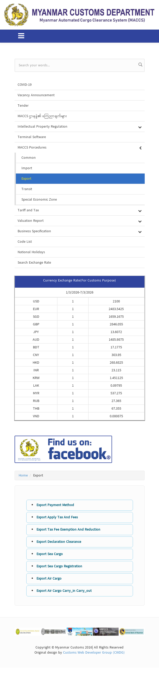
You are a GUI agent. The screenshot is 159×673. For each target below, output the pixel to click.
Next (148, 632)
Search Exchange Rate (34, 263)
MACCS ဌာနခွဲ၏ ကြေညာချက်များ (42, 116)
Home (23, 475)
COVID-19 (25, 85)
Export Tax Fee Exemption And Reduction (68, 530)
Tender (23, 106)
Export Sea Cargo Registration (59, 566)
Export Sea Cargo (49, 554)
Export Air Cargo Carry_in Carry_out (64, 591)
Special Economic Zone (39, 200)
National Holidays (31, 252)
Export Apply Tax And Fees (57, 517)
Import (26, 168)
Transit (26, 189)
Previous (10, 632)
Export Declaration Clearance (58, 542)
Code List (25, 242)
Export (26, 179)
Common (28, 158)
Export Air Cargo (49, 579)
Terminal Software (32, 137)
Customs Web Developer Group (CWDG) (94, 653)
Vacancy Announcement (36, 95)
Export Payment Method (55, 505)
